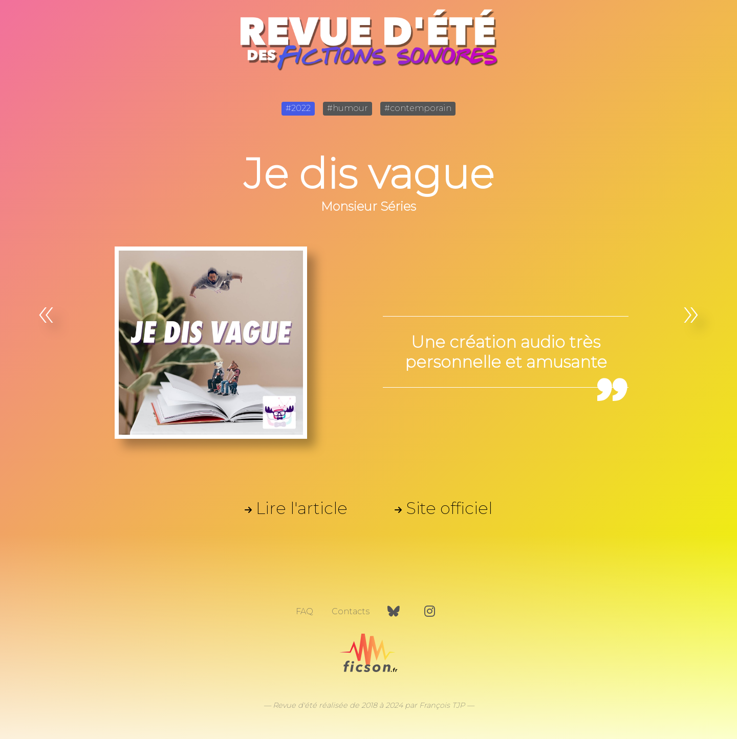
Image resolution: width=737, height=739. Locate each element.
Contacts (351, 611)
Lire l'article (302, 508)
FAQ (304, 611)
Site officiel (449, 508)
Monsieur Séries (368, 206)
